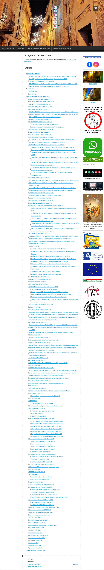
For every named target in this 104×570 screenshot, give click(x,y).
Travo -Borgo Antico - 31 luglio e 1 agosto (43, 449)
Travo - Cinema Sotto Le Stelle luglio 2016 (41, 499)
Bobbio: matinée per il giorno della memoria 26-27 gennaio (45, 406)
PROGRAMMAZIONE (33, 73)
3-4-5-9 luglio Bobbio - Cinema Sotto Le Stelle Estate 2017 (47, 421)
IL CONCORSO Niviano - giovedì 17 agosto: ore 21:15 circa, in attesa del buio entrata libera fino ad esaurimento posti (53, 169)
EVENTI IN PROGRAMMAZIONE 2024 (40, 119)
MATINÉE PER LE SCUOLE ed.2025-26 (40, 122)
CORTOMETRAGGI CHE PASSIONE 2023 (41, 193)
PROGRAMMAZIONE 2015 (37, 522)
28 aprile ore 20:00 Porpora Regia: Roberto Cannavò (46, 274)
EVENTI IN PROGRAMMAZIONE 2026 (38, 96)
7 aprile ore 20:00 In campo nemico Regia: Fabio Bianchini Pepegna (50, 256)
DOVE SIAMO (33, 91)
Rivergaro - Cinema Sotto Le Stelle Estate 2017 (42, 454)
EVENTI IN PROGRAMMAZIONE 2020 (40, 309)
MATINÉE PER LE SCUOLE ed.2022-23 (40, 203)
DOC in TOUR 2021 (34, 307)
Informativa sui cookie (33, 564)
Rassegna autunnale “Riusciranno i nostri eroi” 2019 (44, 340)
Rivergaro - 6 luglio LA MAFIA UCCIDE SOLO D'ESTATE (47, 456)
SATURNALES (33, 385)
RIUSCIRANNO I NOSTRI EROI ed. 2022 (41, 200)
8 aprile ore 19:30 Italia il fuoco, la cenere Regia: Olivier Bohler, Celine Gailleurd (53, 259)
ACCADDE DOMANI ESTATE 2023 (39, 177)
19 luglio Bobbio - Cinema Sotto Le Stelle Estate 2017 (46, 426)
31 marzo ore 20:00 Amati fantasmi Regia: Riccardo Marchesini (49, 248)
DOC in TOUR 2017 (34, 469)
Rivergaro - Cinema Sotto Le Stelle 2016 (40, 487)
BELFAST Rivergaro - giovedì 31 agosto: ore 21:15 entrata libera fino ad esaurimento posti (51, 174)
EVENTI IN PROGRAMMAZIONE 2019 (40, 337)
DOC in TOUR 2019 (34, 365)
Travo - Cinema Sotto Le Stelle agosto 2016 (41, 484)
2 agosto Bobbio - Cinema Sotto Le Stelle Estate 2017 (46, 431)
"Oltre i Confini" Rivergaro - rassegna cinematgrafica (44, 467)
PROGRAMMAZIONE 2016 (37, 472)
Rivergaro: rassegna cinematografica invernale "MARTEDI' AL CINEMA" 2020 (51, 332)
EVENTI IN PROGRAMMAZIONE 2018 (40, 380)
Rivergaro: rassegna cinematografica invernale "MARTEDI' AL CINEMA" (49, 378)
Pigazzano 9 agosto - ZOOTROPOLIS (40, 510)
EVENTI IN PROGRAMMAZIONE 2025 (40, 104)
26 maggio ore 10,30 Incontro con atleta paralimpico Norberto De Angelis (49, 390)
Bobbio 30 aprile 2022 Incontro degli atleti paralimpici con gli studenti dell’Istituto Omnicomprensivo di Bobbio (51, 242)
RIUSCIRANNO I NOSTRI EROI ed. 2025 (41, 106)
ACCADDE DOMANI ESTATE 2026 (39, 99)
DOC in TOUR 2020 (34, 335)
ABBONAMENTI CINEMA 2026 (36, 550)
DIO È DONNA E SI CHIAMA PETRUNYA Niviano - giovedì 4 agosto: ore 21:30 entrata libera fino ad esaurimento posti (53, 220)
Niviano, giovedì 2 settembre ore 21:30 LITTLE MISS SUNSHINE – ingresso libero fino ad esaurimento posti (54, 301)
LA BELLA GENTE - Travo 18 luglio (41, 502)
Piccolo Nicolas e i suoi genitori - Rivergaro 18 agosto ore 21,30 (49, 497)
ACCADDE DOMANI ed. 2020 (37, 322)
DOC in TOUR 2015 (34, 530)
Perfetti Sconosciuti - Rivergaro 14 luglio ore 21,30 (45, 489)
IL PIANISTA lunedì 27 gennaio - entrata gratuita (44, 124)
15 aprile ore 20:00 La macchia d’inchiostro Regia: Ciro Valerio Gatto (50, 264)
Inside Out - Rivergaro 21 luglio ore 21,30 (42, 492)
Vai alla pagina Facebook (91, 57)
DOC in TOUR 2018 (34, 398)
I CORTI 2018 (33, 401)
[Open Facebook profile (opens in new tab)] (89, 64)
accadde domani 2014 (35, 540)
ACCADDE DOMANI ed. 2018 (37, 388)
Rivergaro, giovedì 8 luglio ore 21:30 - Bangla (44, 289)
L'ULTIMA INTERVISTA (35, 393)
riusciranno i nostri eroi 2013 (37, 545)
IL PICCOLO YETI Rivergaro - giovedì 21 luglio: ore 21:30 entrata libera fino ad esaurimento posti (53, 214)
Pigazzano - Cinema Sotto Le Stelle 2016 (40, 512)
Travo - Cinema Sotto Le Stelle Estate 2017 (41, 439)
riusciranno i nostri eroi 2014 (37, 538)
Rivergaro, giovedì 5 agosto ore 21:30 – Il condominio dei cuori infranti (51, 294)
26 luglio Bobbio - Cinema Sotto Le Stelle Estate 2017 (46, 428)
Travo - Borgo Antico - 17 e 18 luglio (41, 444)
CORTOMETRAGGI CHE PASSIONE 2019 (41, 368)
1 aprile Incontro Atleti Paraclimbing (39, 479)
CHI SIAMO (32, 94)
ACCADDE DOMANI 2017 (38, 416)
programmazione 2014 (35, 532)
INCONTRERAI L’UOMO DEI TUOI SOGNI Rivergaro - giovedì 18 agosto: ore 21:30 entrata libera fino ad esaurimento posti (55, 225)
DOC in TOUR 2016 (34, 517)
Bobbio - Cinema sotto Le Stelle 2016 (39, 515)
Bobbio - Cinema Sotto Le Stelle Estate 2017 (41, 418)
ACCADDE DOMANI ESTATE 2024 (39, 132)
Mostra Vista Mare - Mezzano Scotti (41, 477)
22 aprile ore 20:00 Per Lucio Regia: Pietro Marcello (45, 271)
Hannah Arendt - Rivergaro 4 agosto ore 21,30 (44, 494)
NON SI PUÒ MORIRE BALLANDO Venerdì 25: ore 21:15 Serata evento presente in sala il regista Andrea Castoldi (53, 354)
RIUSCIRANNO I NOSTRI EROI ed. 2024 (41, 129)
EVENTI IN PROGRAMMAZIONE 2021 (40, 279)
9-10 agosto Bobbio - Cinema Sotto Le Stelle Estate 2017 (47, 436)
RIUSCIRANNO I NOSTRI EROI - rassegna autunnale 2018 (46, 383)
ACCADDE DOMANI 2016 (36, 482)
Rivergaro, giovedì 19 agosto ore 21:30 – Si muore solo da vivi (48, 297)
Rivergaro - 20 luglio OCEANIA (40, 459)
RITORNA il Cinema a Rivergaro (38, 520)
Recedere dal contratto (35, 566)
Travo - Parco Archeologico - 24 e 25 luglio (43, 446)
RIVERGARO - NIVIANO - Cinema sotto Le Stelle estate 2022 (46, 205)
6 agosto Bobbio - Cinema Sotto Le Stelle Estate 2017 (46, 434)
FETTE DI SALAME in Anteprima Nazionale (41, 464)
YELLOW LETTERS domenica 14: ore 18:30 (41, 81)
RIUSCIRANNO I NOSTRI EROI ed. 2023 (41, 137)
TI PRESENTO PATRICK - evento (38, 357)
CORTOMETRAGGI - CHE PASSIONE (42, 403)
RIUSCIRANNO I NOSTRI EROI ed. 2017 (43, 411)
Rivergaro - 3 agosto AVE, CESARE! (41, 461)
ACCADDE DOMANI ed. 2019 (37, 360)
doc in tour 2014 (33, 543)
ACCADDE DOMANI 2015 (36, 527)
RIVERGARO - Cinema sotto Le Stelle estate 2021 (43, 286)
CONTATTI (30, 89)
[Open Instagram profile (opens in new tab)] (96, 64)
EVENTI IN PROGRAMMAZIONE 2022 (40, 198)
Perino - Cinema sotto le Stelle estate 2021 (41, 304)
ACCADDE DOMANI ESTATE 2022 (39, 233)
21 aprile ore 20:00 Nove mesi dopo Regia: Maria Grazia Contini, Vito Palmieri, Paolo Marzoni (53, 268)
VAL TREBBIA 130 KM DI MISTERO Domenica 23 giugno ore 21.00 (48, 363)
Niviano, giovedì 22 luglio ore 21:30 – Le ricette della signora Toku (49, 292)
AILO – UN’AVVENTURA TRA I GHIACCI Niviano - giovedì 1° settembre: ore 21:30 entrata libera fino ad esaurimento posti (54, 230)
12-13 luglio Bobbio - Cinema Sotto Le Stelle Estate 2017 (47, 423)
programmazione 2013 (35, 548)
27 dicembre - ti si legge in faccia (38, 535)
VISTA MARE (33, 474)
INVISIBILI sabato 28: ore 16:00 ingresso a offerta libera (45, 195)
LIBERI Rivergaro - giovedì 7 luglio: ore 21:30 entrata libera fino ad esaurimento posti (53, 209)
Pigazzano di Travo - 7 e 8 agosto (40, 451)
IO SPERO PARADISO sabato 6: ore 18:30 (41, 101)
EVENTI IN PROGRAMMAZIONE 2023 (40, 134)
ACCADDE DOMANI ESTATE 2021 (39, 284)
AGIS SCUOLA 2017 (37, 413)
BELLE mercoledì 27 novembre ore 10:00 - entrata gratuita (47, 127)
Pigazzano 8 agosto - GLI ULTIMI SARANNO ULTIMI (44, 507)
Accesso (75, 564)
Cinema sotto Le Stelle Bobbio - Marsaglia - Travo (43, 525)
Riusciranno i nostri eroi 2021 (37, 281)
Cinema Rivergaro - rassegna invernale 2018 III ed (45, 396)
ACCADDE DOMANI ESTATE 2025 (39, 109)
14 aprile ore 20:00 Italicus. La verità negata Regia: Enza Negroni (49, 261)
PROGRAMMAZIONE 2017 (37, 408)
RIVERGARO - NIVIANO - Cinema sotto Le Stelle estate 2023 (46, 144)
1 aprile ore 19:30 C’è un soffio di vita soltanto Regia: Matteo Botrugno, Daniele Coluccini (53, 253)
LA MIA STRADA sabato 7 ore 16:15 (39, 342)
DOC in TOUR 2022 (34, 246)
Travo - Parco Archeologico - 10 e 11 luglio (43, 441)
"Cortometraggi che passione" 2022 (39, 276)
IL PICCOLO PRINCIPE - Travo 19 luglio (42, 505)
